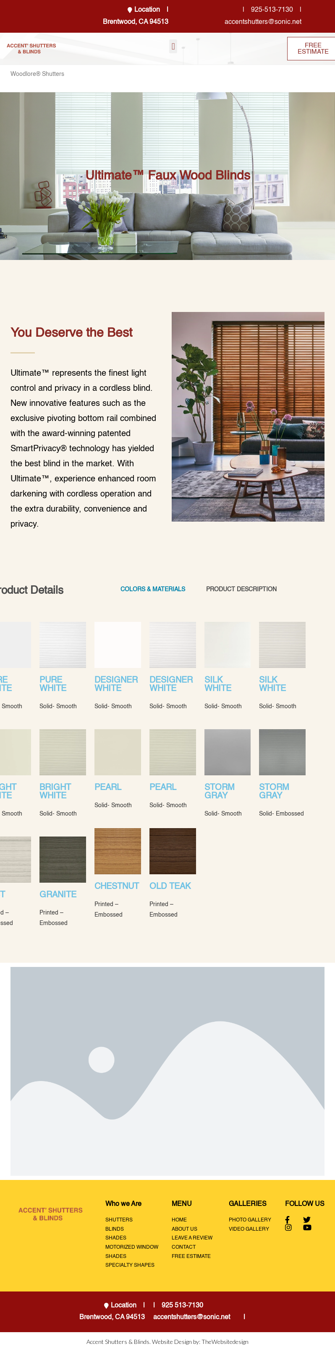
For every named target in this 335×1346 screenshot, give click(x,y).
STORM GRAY (219, 792)
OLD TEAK (170, 887)
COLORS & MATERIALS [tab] (152, 589)
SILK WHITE (217, 684)
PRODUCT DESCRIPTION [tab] (241, 589)
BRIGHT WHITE (55, 792)
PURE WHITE (52, 684)
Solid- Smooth (58, 706)
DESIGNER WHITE (116, 684)
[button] (173, 46)
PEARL (107, 788)
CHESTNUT (116, 887)
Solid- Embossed (281, 814)
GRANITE (57, 895)
